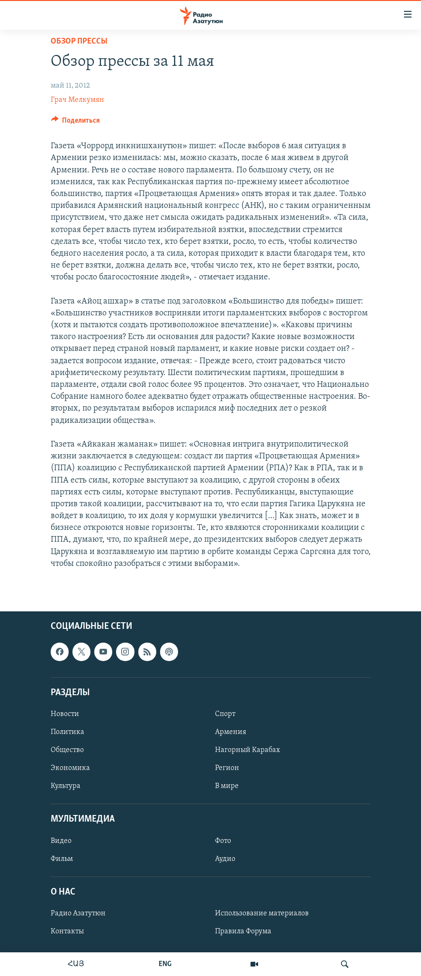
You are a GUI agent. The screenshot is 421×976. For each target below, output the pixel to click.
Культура (66, 786)
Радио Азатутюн (78, 913)
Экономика (70, 768)
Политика (67, 732)
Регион (227, 768)
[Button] (75, 123)
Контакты (67, 931)
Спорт (225, 714)
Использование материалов (262, 913)
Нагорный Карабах (247, 750)
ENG (165, 964)
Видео (61, 841)
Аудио (225, 859)
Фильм (62, 859)
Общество (67, 750)
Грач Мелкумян (77, 100)
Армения (230, 732)
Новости (65, 714)
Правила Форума (243, 931)
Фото (223, 841)
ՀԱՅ (76, 964)
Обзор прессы (79, 41)
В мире (227, 786)
